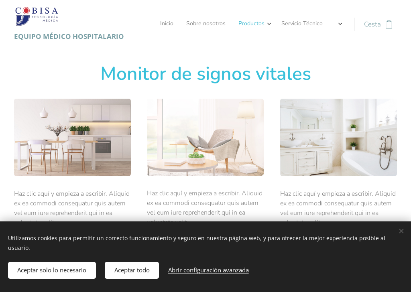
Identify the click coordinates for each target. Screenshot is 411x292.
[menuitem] (286, 24)
